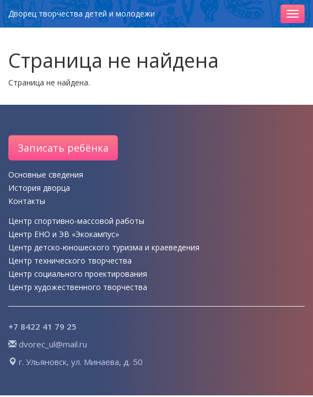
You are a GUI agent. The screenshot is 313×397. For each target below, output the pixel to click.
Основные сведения (45, 174)
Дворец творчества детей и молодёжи (81, 13)
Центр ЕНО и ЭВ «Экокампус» (63, 234)
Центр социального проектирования (77, 274)
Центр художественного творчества (77, 287)
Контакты (26, 201)
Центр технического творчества (70, 260)
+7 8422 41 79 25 (42, 326)
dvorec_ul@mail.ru (53, 344)
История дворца (39, 188)
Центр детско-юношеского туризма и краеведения (103, 247)
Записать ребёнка (63, 147)
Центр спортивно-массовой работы (76, 221)
